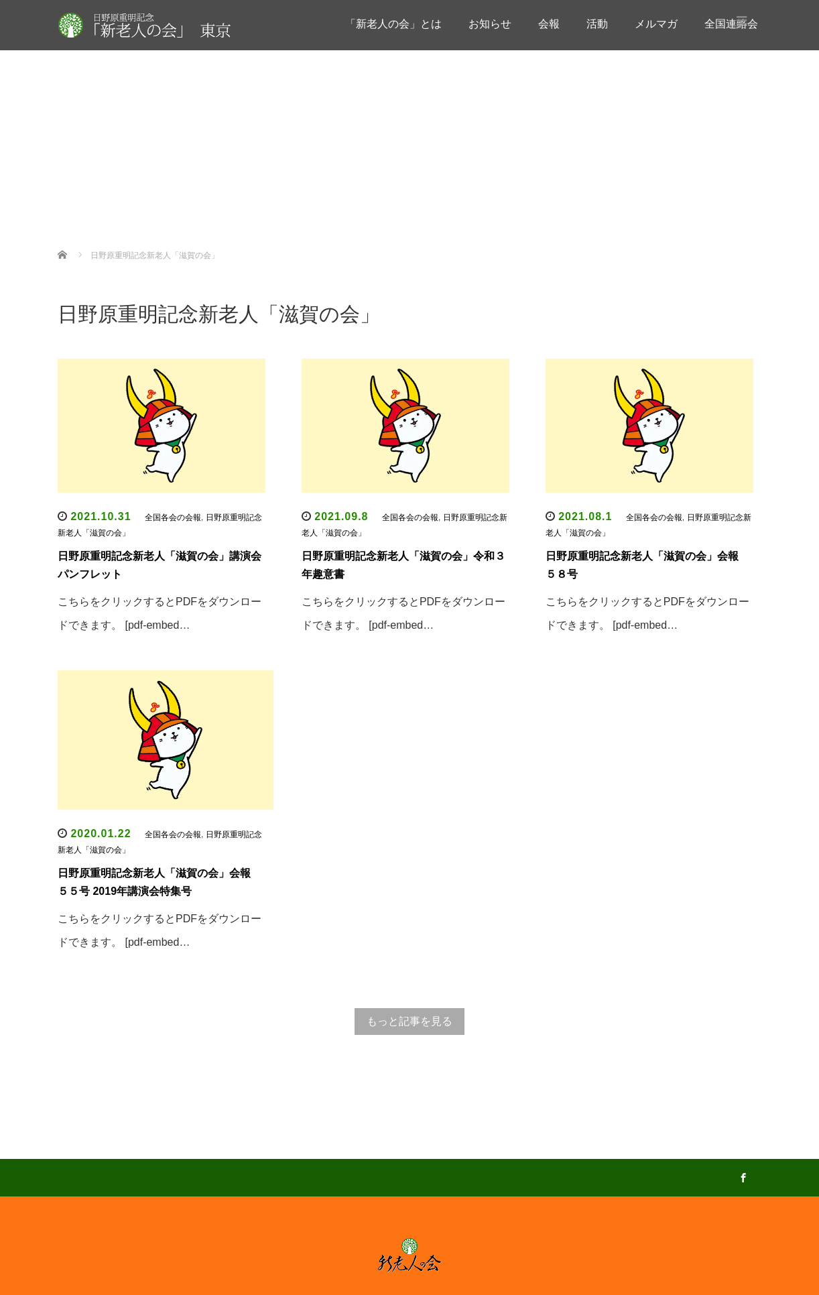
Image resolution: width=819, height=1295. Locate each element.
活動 (597, 23)
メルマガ (656, 23)
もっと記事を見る (409, 1021)
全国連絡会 (375, 197)
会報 (549, 23)
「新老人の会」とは (393, 23)
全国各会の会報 (412, 224)
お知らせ (489, 23)
